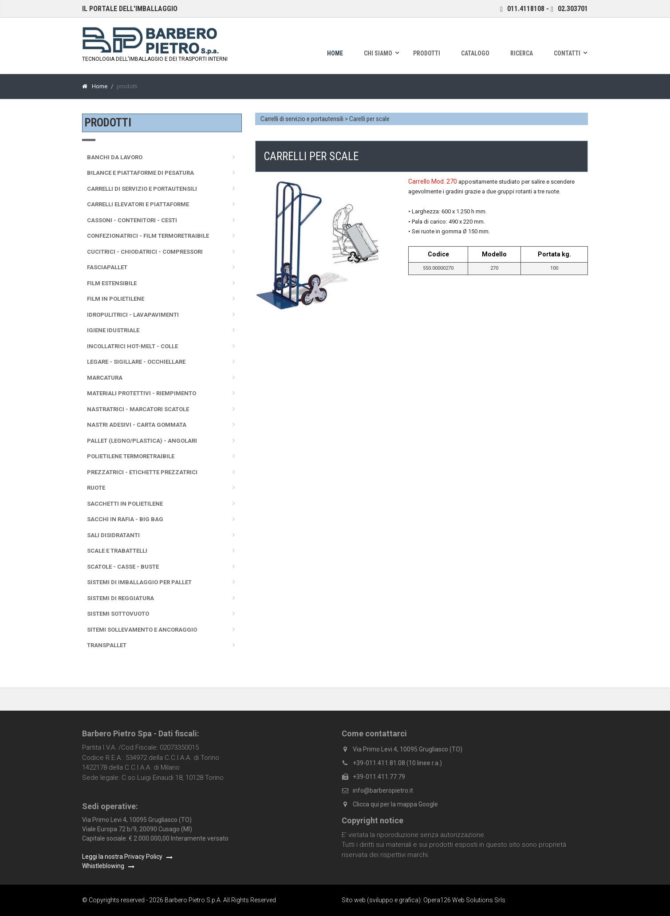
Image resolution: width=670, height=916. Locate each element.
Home (335, 53)
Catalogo (475, 53)
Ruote (96, 487)
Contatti (567, 53)
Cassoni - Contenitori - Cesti (132, 220)
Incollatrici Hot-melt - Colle (132, 346)
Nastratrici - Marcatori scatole (138, 409)
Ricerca (521, 53)
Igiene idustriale (113, 330)
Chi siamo (378, 53)
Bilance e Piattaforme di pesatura (140, 172)
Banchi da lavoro (114, 157)
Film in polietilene (115, 298)
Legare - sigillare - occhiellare (136, 361)
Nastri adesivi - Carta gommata (136, 424)
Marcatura (104, 377)
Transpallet (106, 645)
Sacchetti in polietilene (125, 503)
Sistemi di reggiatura (120, 598)
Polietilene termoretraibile (130, 456)
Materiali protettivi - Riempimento (141, 393)
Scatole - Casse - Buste (123, 566)
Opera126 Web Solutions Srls (464, 900)
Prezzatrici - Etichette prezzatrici (142, 472)
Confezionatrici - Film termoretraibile (148, 235)
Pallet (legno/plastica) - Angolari (142, 440)
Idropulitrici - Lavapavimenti (133, 314)
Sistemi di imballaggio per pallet (139, 582)
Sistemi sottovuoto (118, 613)
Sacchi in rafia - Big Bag (125, 519)
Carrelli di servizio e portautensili (302, 119)
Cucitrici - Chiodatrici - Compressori (145, 251)
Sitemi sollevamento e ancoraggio (142, 629)
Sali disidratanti (113, 535)
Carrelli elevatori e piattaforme (138, 204)
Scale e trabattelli (117, 550)
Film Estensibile (112, 283)
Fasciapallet (107, 267)
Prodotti (426, 53)
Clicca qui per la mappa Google (395, 804)
